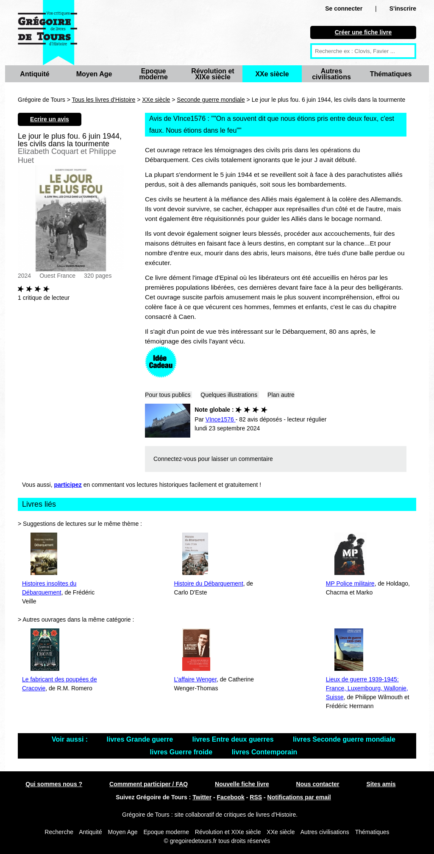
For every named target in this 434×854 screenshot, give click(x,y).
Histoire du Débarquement (208, 583)
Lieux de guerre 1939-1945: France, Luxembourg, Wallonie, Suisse (367, 688)
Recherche (59, 832)
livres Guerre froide (182, 752)
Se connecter (343, 8)
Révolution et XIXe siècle (212, 74)
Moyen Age (94, 74)
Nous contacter (317, 784)
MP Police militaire (350, 583)
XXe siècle (272, 74)
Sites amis (380, 784)
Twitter (201, 797)
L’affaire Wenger (195, 679)
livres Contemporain (265, 752)
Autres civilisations (331, 74)
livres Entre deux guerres (234, 739)
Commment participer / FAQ (148, 784)
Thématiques (391, 74)
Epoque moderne (153, 74)
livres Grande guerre (141, 739)
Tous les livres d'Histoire (104, 99)
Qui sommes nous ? (53, 784)
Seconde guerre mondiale (211, 99)
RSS (256, 797)
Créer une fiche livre (363, 32)
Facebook (231, 797)
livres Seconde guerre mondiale (344, 739)
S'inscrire (402, 8)
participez (68, 484)
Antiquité (34, 74)
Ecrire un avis (49, 119)
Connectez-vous (174, 458)
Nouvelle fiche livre (242, 784)
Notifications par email (299, 797)
